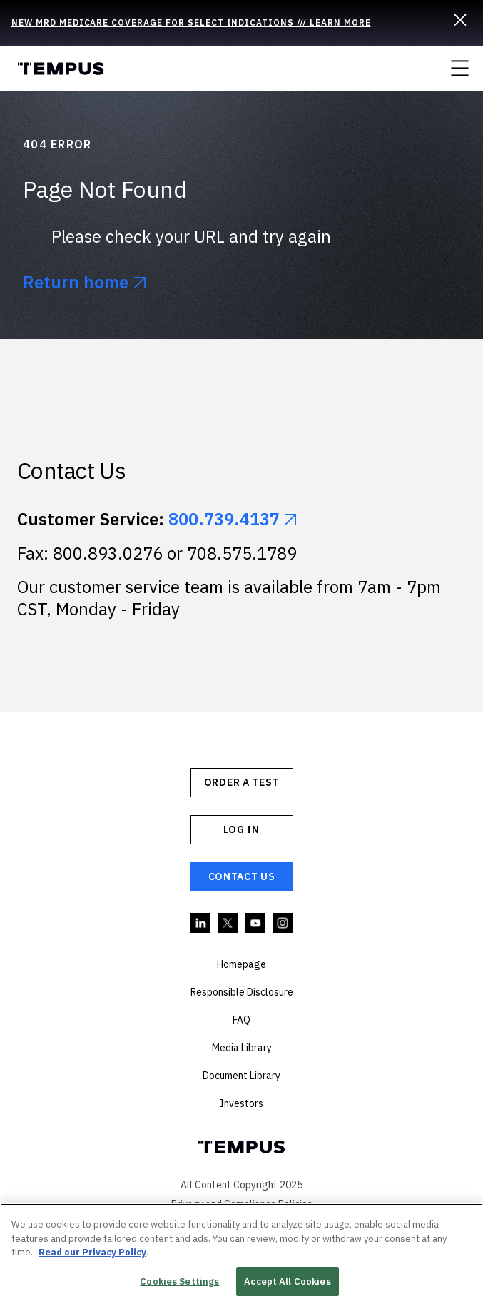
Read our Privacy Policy (92, 1256)
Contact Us (241, 876)
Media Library (242, 1047)
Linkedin (201, 924)
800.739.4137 (224, 518)
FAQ (241, 1020)
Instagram (283, 924)
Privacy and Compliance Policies (241, 1204)
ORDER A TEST (241, 782)
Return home (75, 282)
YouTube (256, 924)
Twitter (228, 924)
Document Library (241, 1075)
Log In (241, 829)
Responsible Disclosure (241, 992)
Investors (241, 1103)
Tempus (60, 68)
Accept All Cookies (287, 1286)
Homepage (241, 964)
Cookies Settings (179, 1286)
